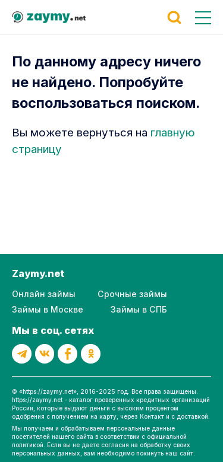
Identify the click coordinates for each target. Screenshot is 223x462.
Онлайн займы (44, 294)
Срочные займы (132, 294)
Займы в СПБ (139, 309)
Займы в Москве (47, 309)
